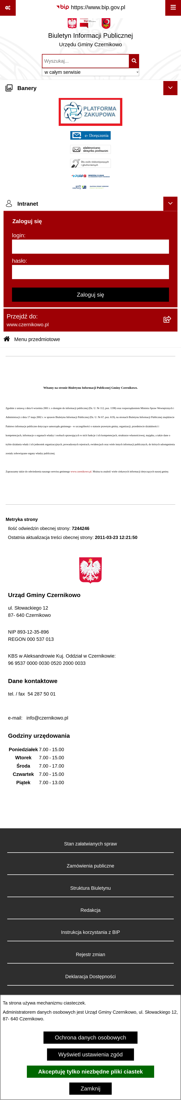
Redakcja (90, 910)
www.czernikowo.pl (81, 471)
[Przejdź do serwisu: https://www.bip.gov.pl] (90, 7)
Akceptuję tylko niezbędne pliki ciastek (90, 1071)
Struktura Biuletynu (90, 888)
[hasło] (90, 272)
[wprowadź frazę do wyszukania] (85, 61)
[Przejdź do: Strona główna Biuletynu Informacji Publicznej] (6, 339)
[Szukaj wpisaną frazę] (134, 61)
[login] (90, 247)
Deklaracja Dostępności (90, 976)
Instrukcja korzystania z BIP (90, 932)
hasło (19, 261)
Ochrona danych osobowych (90, 1037)
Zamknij (90, 1088)
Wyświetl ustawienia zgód (90, 1054)
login (18, 235)
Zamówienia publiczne (90, 866)
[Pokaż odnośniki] (8, 8)
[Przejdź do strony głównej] (90, 34)
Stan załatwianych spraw (90, 843)
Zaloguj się (90, 294)
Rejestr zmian (90, 954)
